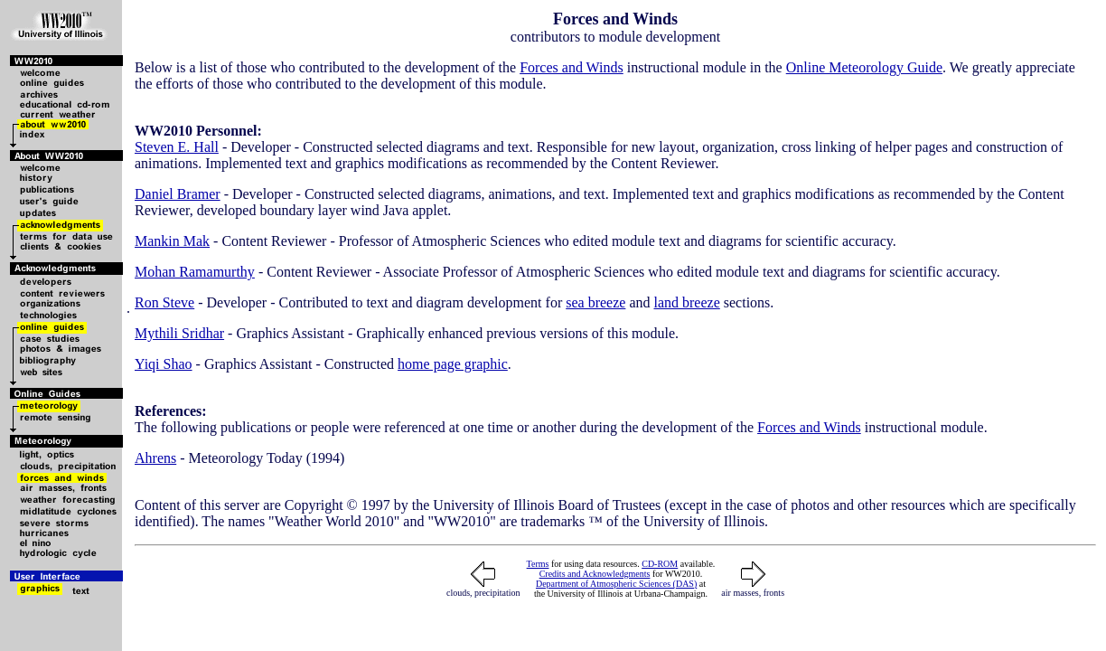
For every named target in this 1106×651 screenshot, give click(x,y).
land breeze (686, 302)
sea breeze (595, 302)
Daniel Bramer (177, 194)
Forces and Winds (571, 67)
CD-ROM (660, 564)
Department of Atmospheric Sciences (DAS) (616, 584)
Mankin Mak (172, 241)
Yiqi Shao (163, 364)
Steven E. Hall (177, 147)
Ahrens (155, 458)
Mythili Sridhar (179, 333)
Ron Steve (164, 302)
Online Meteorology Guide (864, 67)
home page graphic (453, 364)
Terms (538, 564)
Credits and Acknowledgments (595, 574)
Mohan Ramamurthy (195, 271)
